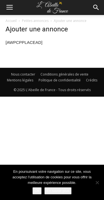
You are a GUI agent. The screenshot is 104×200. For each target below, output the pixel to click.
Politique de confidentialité (60, 80)
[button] (96, 7)
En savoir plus (58, 191)
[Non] (97, 182)
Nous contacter (23, 74)
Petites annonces (35, 20)
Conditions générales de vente (64, 74)
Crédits (91, 80)
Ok (37, 191)
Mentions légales (20, 80)
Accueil (11, 20)
